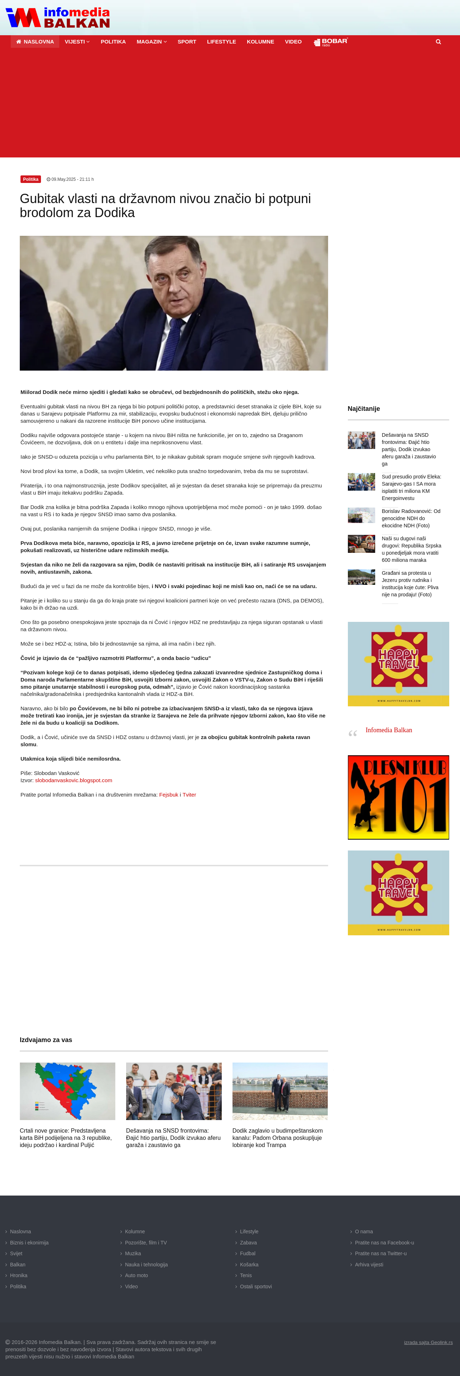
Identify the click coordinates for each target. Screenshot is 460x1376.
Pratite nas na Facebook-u (384, 1242)
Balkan (18, 1264)
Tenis (246, 1275)
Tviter (189, 794)
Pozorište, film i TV (146, 1242)
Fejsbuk (168, 794)
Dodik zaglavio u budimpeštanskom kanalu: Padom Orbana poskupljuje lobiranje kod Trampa (278, 1137)
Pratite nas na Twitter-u (381, 1253)
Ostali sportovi (256, 1286)
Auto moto (136, 1275)
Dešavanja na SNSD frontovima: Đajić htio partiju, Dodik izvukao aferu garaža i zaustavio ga (173, 1137)
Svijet (16, 1253)
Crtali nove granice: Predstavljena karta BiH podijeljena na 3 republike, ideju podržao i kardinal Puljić (66, 1137)
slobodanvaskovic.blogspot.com (73, 780)
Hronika (18, 1275)
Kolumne (135, 1231)
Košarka (249, 1264)
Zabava (248, 1242)
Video (131, 1286)
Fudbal (248, 1253)
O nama (364, 1231)
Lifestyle (249, 1231)
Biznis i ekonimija (29, 1242)
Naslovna (20, 1231)
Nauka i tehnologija (146, 1264)
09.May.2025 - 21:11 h (71, 179)
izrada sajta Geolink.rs (428, 1342)
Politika (18, 1286)
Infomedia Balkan (389, 722)
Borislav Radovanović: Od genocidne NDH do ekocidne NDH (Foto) (411, 511)
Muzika (133, 1253)
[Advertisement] (230, 103)
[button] (77, 41)
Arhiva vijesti (369, 1264)
